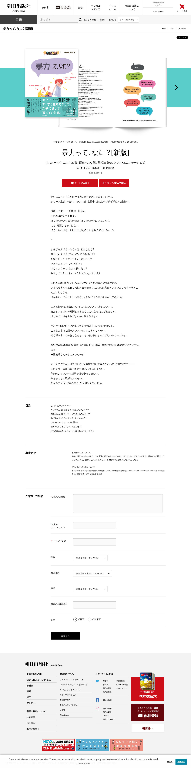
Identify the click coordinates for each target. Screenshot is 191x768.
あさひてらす (121, 688)
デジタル (31, 702)
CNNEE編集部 (122, 684)
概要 (164, 28)
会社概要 (31, 717)
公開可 (81, 619)
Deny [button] (169, 761)
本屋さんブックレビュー (69, 704)
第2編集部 (107, 688)
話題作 (102, 19)
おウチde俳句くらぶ (68, 694)
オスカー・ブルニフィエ (60, 162)
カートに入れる (82, 182)
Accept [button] (181, 761)
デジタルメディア (96, 7)
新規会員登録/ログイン (158, 3)
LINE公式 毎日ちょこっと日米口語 (73, 684)
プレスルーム (112, 7)
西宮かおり (86, 162)
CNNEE (106, 715)
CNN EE (63, 7)
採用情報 (31, 722)
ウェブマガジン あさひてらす (71, 679)
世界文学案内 (65, 699)
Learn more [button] (83, 763)
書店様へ (147, 728)
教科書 (45, 7)
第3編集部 (107, 691)
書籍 (80, 7)
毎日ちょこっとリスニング (70, 689)
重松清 (102, 162)
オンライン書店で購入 (114, 183)
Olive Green (64, 715)
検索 (80, 19)
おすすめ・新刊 (90, 19)
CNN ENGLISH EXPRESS (39, 679)
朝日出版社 (18, 7)
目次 (172, 28)
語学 (29, 696)
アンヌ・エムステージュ (128, 162)
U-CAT (62, 710)
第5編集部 (120, 681)
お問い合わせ (158, 11)
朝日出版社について (131, 7)
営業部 (105, 681)
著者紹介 (182, 28)
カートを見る (182, 11)
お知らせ (112, 19)
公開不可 (96, 619)
